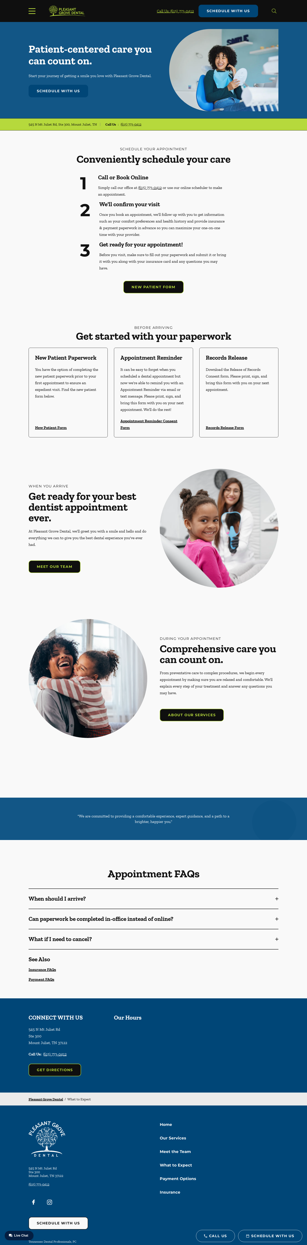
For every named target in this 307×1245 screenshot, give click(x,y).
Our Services (173, 1138)
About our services (192, 715)
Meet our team (54, 567)
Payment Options (178, 1178)
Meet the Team (175, 1151)
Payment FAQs (41, 979)
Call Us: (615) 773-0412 (175, 11)
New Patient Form (153, 287)
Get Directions (55, 1070)
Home (166, 1124)
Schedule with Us (228, 11)
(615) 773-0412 (131, 124)
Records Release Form (225, 427)
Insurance (170, 1192)
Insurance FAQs (42, 969)
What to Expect (176, 1165)
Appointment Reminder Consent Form (148, 424)
